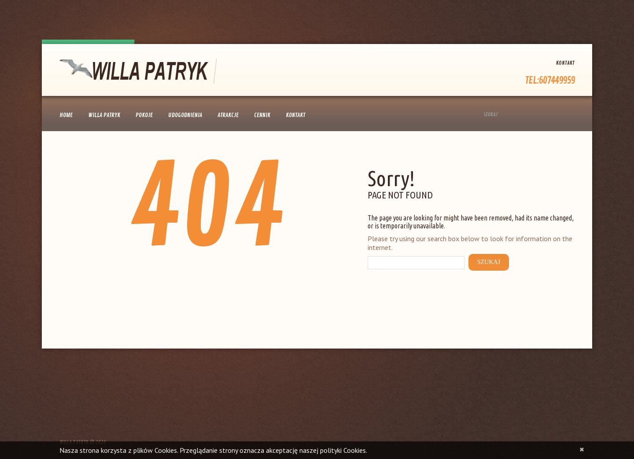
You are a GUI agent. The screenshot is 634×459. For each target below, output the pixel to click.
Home (66, 115)
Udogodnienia (185, 115)
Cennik (262, 115)
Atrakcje (228, 115)
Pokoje (144, 115)
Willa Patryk (104, 115)
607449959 (557, 80)
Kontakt (565, 63)
